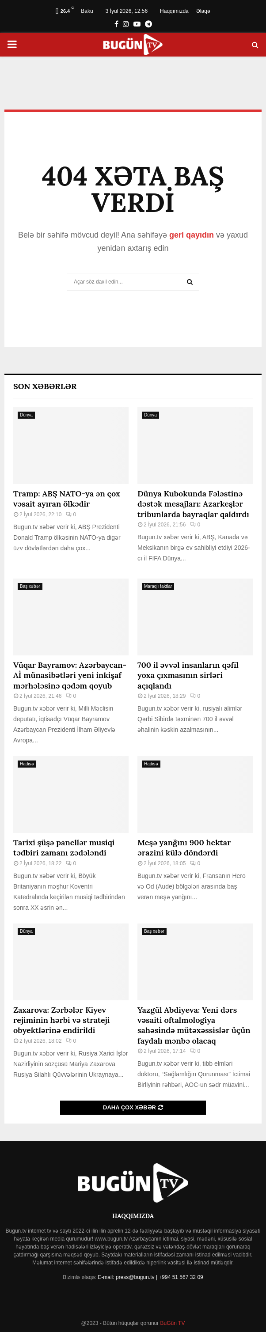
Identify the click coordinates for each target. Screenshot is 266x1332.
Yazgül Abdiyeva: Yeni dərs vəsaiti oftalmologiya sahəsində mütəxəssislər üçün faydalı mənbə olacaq (193, 1025)
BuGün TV (172, 1323)
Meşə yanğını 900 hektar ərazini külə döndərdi (184, 847)
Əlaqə (203, 11)
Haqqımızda (174, 11)
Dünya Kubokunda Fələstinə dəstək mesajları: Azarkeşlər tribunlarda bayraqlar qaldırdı (193, 503)
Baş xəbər (30, 586)
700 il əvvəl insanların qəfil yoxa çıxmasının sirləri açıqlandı (188, 675)
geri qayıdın (191, 235)
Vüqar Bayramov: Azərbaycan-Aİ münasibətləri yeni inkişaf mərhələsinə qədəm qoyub (69, 675)
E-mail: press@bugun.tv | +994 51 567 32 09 (150, 1277)
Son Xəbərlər (44, 386)
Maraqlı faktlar (158, 586)
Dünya (26, 414)
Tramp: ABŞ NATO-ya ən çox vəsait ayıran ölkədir (66, 498)
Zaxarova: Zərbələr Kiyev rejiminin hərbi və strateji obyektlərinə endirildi (61, 1020)
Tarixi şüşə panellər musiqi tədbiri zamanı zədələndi (63, 847)
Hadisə (27, 763)
